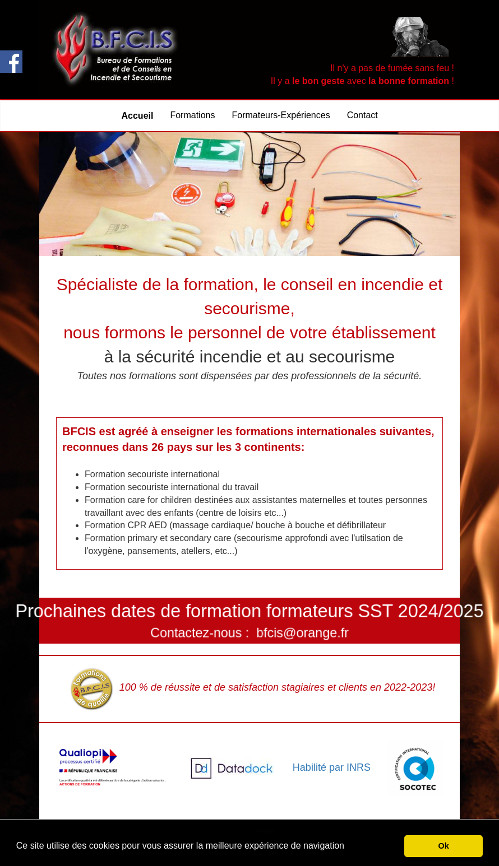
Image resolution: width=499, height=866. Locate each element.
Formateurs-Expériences (281, 115)
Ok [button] (443, 845)
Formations (192, 115)
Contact (362, 115)
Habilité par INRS (332, 766)
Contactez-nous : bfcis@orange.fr (249, 630)
